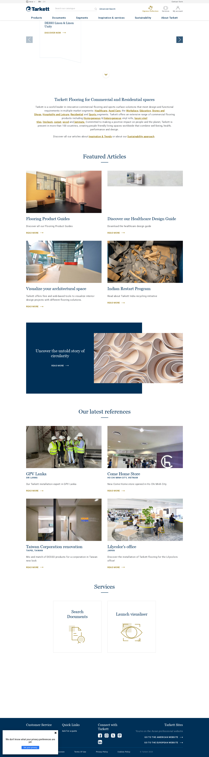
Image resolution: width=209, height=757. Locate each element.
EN (39, 2)
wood (66, 172)
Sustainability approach (140, 187)
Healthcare (101, 161)
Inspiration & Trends (100, 187)
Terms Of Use (80, 752)
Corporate (60, 752)
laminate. (79, 172)
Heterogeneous (112, 168)
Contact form (177, 2)
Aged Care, (115, 161)
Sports (93, 165)
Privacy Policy (102, 752)
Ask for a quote (69, 731)
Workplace (132, 161)
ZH (44, 2)
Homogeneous (92, 168)
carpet (57, 172)
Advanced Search (107, 9)
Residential (77, 165)
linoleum (48, 172)
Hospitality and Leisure (56, 165)
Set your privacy (30, 747)
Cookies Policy (124, 752)
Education (145, 161)
